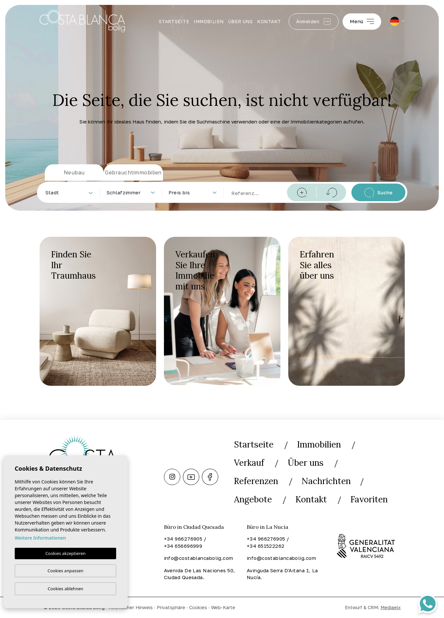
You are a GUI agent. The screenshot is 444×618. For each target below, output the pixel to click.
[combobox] (69, 192)
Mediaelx (391, 607)
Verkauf (249, 462)
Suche (378, 192)
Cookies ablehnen (65, 589)
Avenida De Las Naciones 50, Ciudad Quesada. (199, 573)
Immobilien (209, 21)
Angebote (253, 499)
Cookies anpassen (65, 571)
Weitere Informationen (40, 538)
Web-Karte (223, 607)
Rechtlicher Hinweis (131, 607)
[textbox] (70, 192)
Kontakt (269, 21)
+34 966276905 (183, 539)
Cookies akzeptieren (65, 553)
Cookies (198, 607)
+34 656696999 (183, 546)
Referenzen (256, 481)
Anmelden (313, 21)
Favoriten (369, 499)
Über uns (240, 21)
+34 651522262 (266, 546)
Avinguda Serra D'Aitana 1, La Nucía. (282, 573)
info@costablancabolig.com (198, 558)
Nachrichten (326, 481)
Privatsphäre (171, 607)
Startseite (174, 21)
